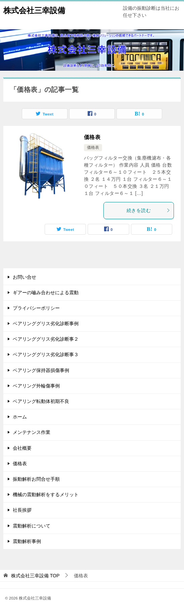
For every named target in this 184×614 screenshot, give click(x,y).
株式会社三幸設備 (34, 9)
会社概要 (22, 448)
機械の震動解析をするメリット (46, 494)
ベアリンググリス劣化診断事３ (46, 354)
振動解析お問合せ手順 (36, 479)
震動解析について (31, 525)
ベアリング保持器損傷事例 (41, 370)
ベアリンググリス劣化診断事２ (46, 339)
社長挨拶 (22, 510)
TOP (35, 575)
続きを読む (148, 210)
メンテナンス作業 (31, 432)
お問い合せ (24, 277)
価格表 (92, 137)
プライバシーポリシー (36, 308)
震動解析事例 (27, 541)
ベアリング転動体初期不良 (41, 401)
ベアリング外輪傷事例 (36, 385)
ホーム (20, 416)
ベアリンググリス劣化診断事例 (46, 323)
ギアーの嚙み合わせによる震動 (46, 292)
